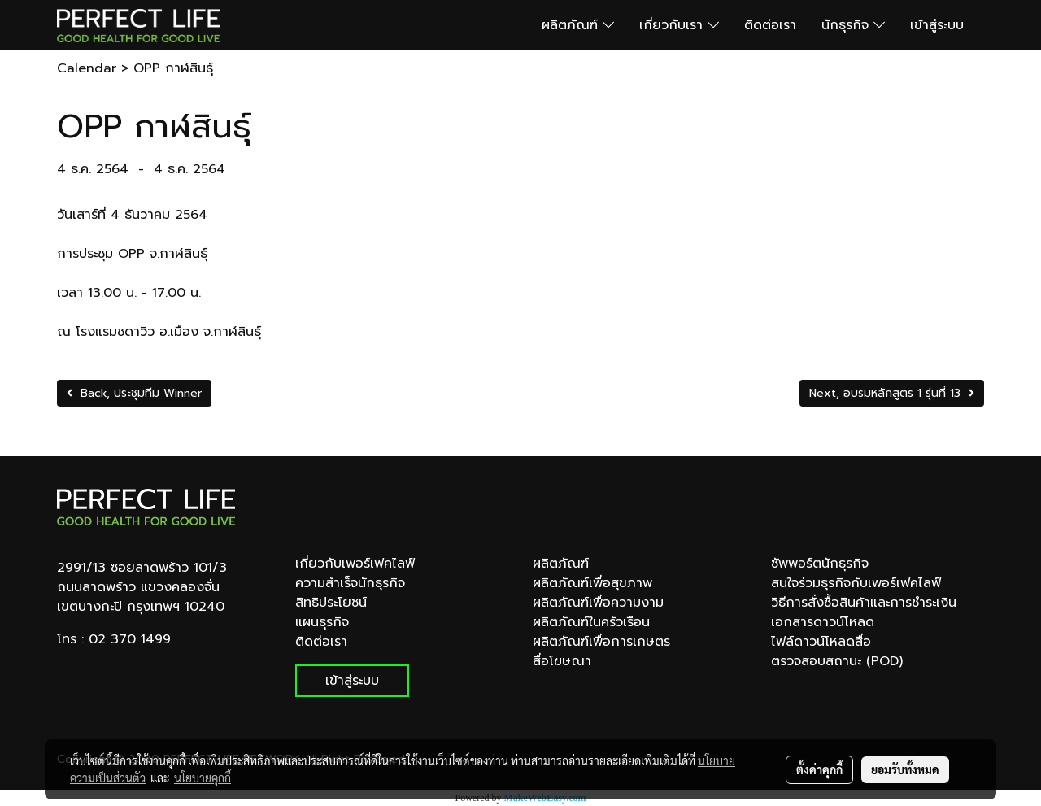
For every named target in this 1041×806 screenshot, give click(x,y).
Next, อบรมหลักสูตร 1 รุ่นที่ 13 (891, 393)
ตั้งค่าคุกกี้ (819, 769)
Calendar (86, 68)
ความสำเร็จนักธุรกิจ (350, 583)
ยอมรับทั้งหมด (905, 769)
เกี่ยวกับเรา (679, 25)
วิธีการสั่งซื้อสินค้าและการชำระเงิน (863, 602)
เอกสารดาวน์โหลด (822, 622)
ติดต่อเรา (770, 25)
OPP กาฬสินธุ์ (173, 68)
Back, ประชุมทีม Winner (134, 393)
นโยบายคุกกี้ (202, 777)
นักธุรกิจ (853, 25)
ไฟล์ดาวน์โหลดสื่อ (821, 641)
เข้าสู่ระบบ (937, 25)
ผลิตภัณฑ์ (578, 25)
